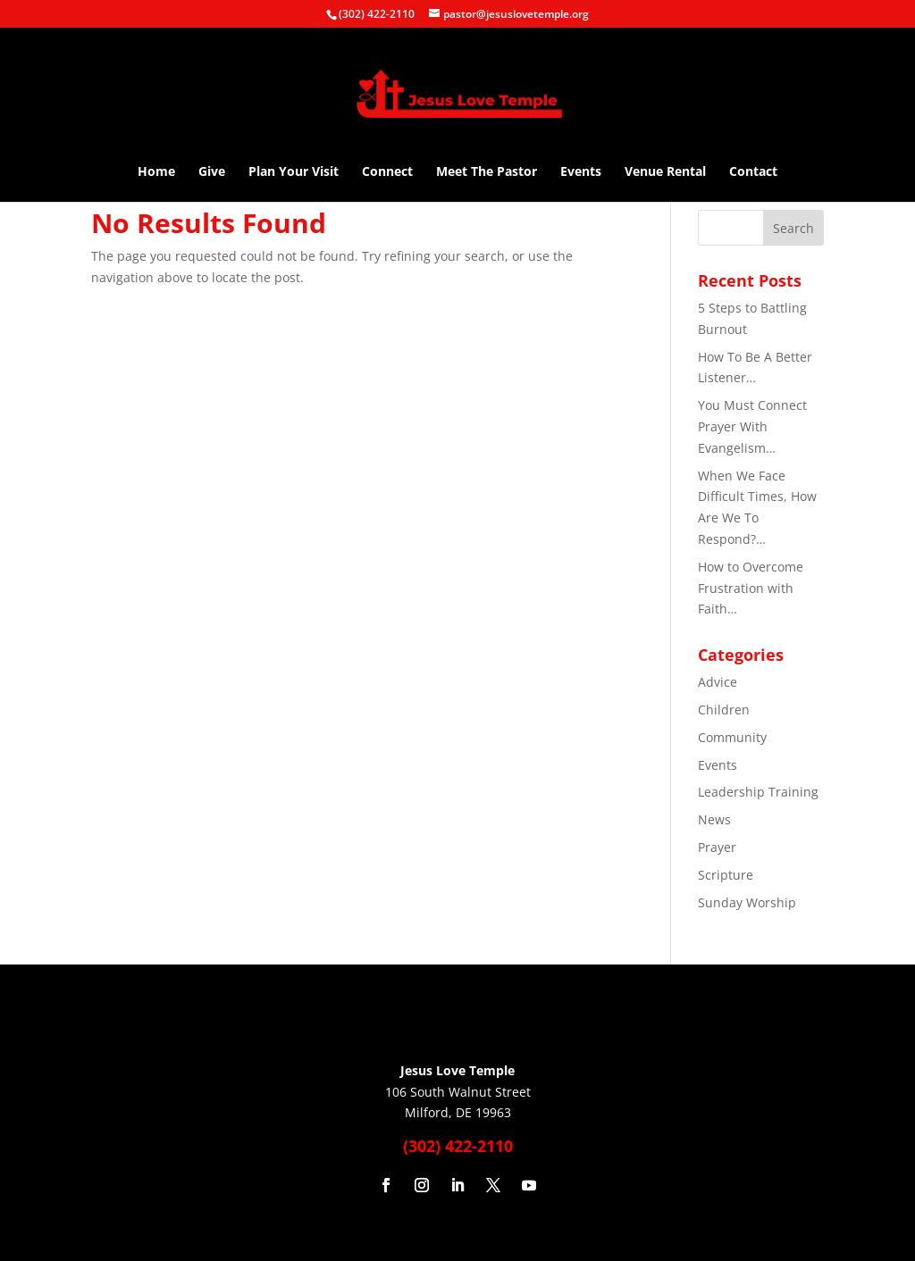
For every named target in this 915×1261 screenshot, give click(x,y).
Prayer (717, 847)
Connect (387, 172)
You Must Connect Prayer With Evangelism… (752, 426)
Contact (753, 172)
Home (156, 172)
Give (211, 172)
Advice (717, 681)
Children (724, 709)
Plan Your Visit (293, 172)
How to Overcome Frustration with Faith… (750, 588)
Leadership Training (758, 791)
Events (580, 172)
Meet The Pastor (486, 172)
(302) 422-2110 (377, 13)
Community (732, 737)
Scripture (725, 874)
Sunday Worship (747, 902)
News (714, 819)
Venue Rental (665, 172)
